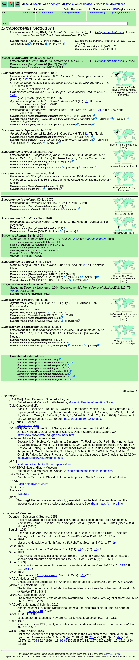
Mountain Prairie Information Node (91, 402)
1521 (122, 640)
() (96, 12)
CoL (25, 43)
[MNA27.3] (34, 41)
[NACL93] (131, 41)
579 (104, 559)
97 (95, 549)
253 (91, 637)
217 (100, 109)
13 (86, 32)
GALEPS (31, 121)
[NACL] (107, 46)
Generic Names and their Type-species (88, 470)
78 (106, 82)
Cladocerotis (46, 12)
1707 (13, 95)
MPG (90, 118)
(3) (64, 133)
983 (62, 640)
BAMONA (16, 121)
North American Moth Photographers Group (45, 464)
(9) (86, 109)
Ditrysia (69, 4)
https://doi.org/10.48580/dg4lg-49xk (40, 457)
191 (25, 627)
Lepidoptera (53, 4)
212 (122, 565)
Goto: (65, 23)
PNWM (92, 345)
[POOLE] (111, 49)
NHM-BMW (56, 43)
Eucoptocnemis (71, 12)
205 (75, 238)
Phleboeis (26, 12)
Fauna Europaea (28, 425)
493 (119, 637)
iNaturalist (38, 43)
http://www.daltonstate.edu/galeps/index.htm (45, 435)
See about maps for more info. (104, 503)
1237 (93, 640)
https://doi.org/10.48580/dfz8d (83, 418)
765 (34, 640)
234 (26, 568)
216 (71, 303)
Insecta (37, 4)
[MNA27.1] (110, 41)
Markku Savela (113, 654)
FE (82, 43)
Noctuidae (102, 4)
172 (25, 79)
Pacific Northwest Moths (33, 483)
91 (86, 101)
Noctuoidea (84, 4)
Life (26, 4)
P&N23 (56, 41)
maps (126, 95)
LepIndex (15, 43)
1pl (114, 542)
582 (85, 133)
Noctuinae (118, 4)
